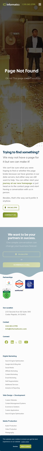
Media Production (10, 353)
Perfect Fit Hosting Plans (13, 416)
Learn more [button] (25, 441)
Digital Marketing (10, 288)
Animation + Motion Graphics (14, 371)
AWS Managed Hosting (12, 408)
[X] (16, 275)
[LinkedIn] (12, 274)
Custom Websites (11, 332)
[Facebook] (6, 274)
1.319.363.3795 (28, 4)
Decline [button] (15, 446)
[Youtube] (26, 274)
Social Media (9, 299)
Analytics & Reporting (12, 320)
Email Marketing (10, 310)
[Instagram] (20, 274)
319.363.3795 (11, 139)
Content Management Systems (15, 335)
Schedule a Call (22, 199)
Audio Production (11, 358)
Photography (9, 364)
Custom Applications (12, 342)
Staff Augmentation (11, 313)
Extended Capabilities (11, 385)
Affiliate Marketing (11, 303)
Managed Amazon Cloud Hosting (16, 412)
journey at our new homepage (17, 115)
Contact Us (10, 147)
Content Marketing (11, 306)
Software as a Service (12, 393)
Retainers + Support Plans (14, 397)
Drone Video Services (12, 374)
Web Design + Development (14, 327)
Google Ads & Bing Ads (13, 296)
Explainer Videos (11, 378)
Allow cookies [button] (25, 446)
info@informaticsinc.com (16, 261)
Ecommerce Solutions (12, 339)
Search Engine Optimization (14, 293)
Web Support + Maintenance (14, 419)
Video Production (11, 361)
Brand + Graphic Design (13, 390)
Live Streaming (10, 368)
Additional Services (11, 316)
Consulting (8, 400)
